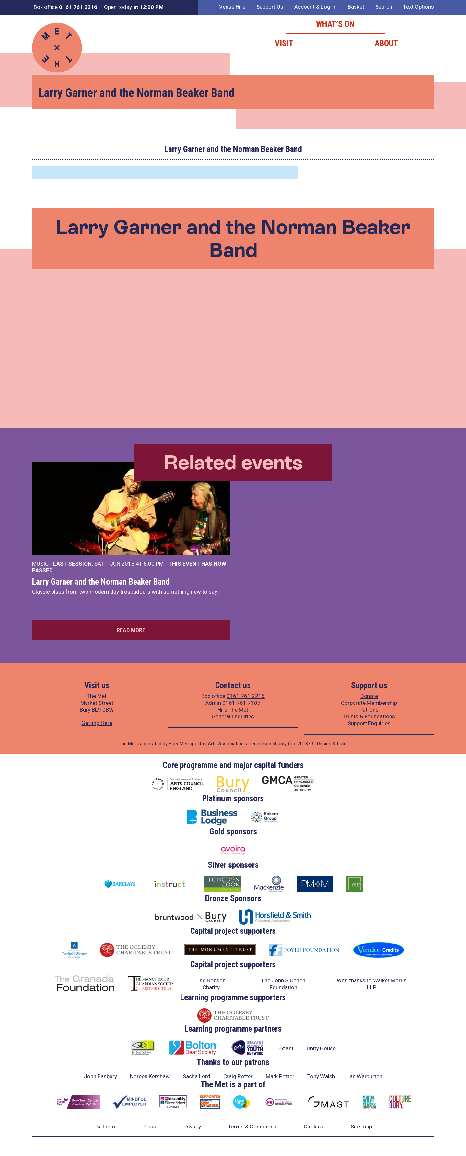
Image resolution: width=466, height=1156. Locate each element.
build (342, 744)
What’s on (335, 24)
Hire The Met (232, 709)
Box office (65, 7)
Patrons (369, 709)
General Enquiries (233, 716)
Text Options (418, 7)
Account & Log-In (315, 7)
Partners (104, 1126)
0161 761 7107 (241, 703)
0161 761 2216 (246, 696)
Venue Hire (232, 7)
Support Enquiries (369, 723)
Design (324, 744)
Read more (131, 630)
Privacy (192, 1126)
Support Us (269, 7)
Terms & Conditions (252, 1126)
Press (149, 1126)
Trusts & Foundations (369, 716)
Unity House (321, 1048)
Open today (134, 7)
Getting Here (96, 723)
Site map (361, 1126)
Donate (369, 696)
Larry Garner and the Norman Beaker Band (101, 582)
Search (383, 7)
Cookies (313, 1126)
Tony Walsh (321, 1076)
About (386, 43)
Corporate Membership (369, 703)
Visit (284, 43)
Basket (356, 7)
